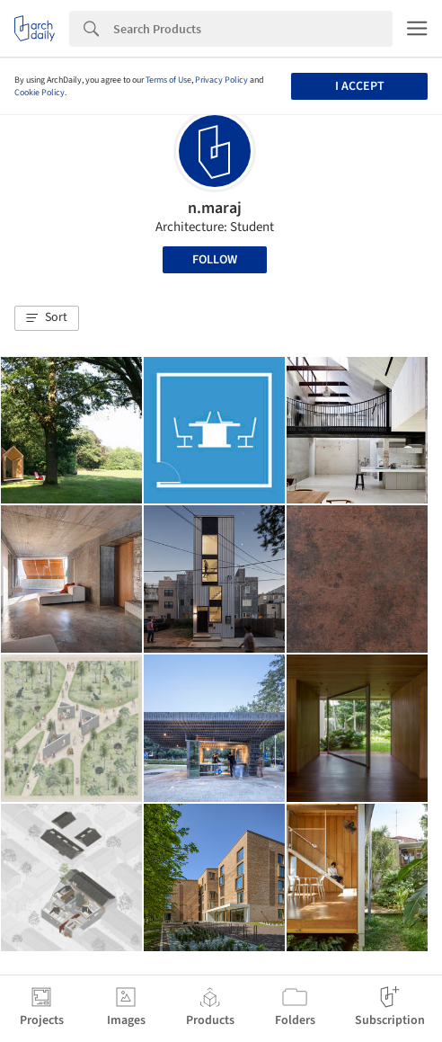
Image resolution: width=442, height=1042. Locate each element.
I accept (360, 86)
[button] (46, 318)
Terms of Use (168, 80)
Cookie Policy (39, 92)
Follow (214, 260)
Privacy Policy (221, 80)
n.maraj (215, 208)
